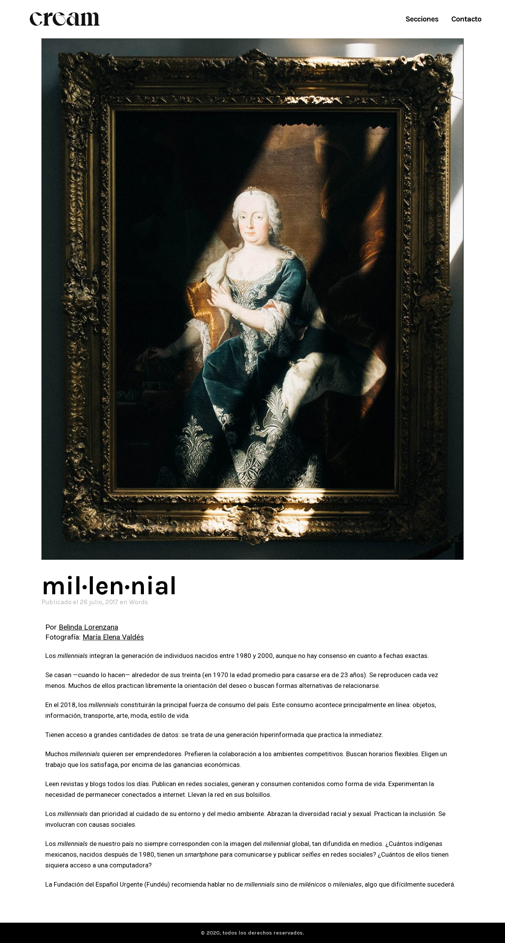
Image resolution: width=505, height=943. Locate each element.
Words (138, 602)
